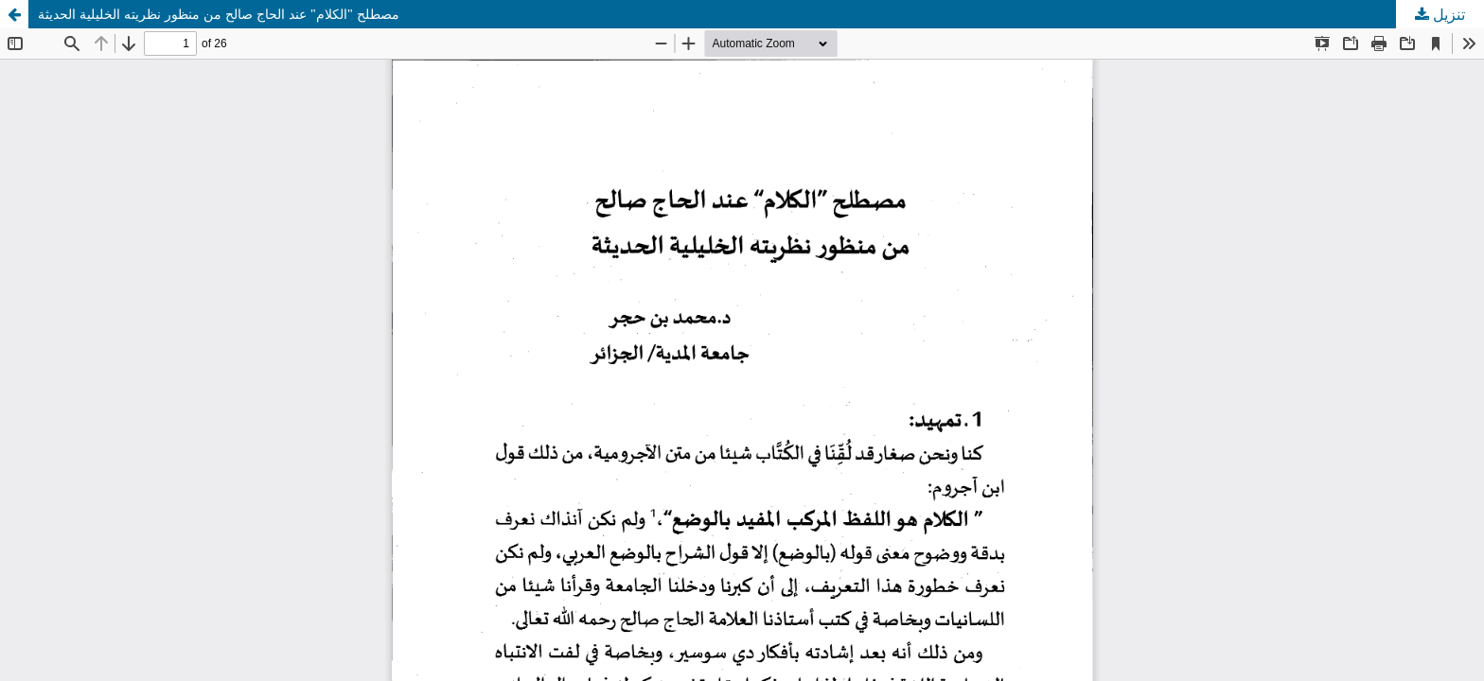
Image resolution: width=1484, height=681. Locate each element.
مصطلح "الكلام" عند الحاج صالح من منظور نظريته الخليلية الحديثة (218, 14)
